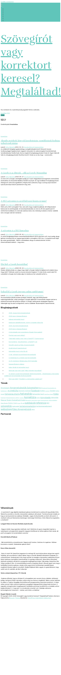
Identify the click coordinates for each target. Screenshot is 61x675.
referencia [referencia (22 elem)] (41, 402)
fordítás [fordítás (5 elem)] (42, 391)
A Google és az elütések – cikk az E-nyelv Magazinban (24, 172)
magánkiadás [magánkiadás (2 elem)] (34, 400)
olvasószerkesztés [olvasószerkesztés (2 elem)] (44, 400)
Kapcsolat (7, 19)
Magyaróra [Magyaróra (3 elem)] (28, 400)
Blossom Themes (14, 598)
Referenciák (8, 17)
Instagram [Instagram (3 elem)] (3, 397)
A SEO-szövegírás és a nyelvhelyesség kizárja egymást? (24, 201)
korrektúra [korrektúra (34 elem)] (30, 397)
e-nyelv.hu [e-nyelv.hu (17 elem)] (13, 390)
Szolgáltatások (9, 13)
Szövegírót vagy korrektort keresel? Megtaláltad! (31, 65)
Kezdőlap (7, 9)
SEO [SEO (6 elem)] (47, 403)
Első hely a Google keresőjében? (14, 264)
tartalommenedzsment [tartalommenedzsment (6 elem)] (44, 406)
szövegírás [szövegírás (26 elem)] (6, 406)
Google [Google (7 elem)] (52, 391)
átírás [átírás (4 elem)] (33, 409)
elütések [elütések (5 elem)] (28, 391)
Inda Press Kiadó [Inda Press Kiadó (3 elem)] (48, 394)
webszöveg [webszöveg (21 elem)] (6, 409)
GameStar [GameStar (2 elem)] (47, 391)
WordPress (31, 598)
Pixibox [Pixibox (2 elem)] (18, 403)
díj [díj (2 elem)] (7, 391)
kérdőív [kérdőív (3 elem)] (38, 397)
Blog (5, 21)
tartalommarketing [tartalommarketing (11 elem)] (28, 406)
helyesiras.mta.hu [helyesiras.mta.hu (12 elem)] (12, 394)
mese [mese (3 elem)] (38, 400)
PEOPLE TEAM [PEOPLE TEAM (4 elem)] (12, 403)
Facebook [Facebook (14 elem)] (35, 390)
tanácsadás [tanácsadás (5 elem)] (15, 406)
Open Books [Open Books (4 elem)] (4, 403)
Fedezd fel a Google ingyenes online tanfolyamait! (22, 291)
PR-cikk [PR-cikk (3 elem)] (22, 403)
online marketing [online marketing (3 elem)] (53, 400)
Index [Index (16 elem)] (56, 393)
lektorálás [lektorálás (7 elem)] (54, 397)
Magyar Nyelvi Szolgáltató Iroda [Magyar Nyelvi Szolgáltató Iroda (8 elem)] (13, 400)
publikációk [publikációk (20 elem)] (30, 402)
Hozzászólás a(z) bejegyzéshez (34, 147)
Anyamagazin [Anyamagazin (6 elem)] (5, 388)
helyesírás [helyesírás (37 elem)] (26, 394)
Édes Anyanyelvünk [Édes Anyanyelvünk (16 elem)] (21, 409)
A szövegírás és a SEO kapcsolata (15, 230)
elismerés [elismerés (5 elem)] (22, 391)
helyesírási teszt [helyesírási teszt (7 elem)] (38, 394)
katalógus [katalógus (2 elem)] (22, 397)
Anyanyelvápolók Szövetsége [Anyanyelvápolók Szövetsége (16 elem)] (24, 387)
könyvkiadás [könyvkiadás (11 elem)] (45, 397)
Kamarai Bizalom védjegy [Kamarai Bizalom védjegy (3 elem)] (12, 397)
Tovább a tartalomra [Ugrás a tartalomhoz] (7, 2)
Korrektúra (4, 136)
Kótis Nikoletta (10, 147)
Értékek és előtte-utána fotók (13, 15)
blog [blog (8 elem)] (40, 388)
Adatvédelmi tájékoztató (43, 598)
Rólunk (6, 11)
